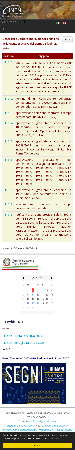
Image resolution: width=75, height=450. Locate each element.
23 (33, 303)
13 (52, 295)
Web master (45, 430)
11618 (9, 204)
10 (38, 295)
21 (23, 303)
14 (23, 299)
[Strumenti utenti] (67, 39)
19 (47, 299)
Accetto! (37, 445)
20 (52, 299)
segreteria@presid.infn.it (21, 425)
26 (47, 303)
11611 (9, 62)
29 (28, 307)
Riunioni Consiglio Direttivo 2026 (23, 343)
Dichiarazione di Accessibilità (20, 430)
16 (33, 299)
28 (23, 307)
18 (43, 299)
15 (28, 299)
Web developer (63, 430)
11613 (9, 113)
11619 (9, 214)
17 (38, 299)
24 (38, 303)
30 (33, 307)
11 (43, 295)
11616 (9, 160)
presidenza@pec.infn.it (55, 425)
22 (28, 303)
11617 (9, 190)
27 (52, 303)
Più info (58, 438)
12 (47, 295)
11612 (9, 98)
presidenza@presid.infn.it (41, 421)
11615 (9, 141)
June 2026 (37, 277)
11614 (9, 123)
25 (43, 303)
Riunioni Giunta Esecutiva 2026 (22, 336)
